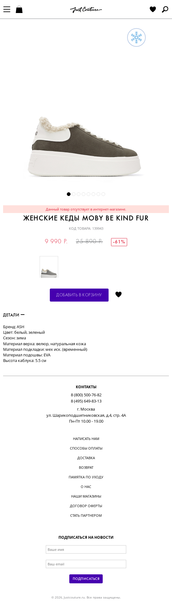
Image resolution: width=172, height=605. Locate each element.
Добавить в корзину (79, 295)
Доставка (86, 457)
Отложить (118, 295)
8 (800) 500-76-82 (86, 395)
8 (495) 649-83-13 (86, 401)
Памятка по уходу (86, 477)
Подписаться (86, 579)
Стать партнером (86, 515)
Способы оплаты (86, 448)
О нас (86, 486)
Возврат (86, 467)
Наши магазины (86, 496)
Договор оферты (86, 505)
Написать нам (86, 438)
